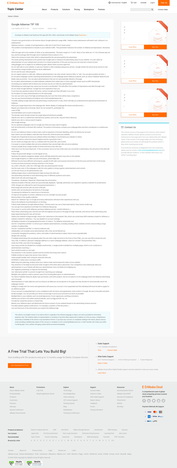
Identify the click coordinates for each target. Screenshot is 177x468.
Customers (13, 400)
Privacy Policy (37, 450)
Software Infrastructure (90, 433)
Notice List (62, 450)
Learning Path (109, 433)
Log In (152, 3)
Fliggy (80, 454)
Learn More (132, 47)
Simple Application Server (45, 394)
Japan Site (35, 433)
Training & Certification (71, 413)
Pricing (77, 9)
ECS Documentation (51, 433)
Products (54, 9)
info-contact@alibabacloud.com (149, 150)
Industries (65, 437)
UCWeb (105, 454)
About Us (23, 450)
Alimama (74, 454)
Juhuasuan (43, 454)
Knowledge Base (69, 394)
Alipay (129, 454)
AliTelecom (93, 454)
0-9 (113, 440)
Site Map (120, 406)
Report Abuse (95, 400)
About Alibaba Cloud (17, 390)
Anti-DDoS (64, 430)
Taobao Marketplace (26, 454)
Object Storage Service (81, 430)
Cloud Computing (51, 437)
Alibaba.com (61, 454)
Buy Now (155, 47)
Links (74, 450)
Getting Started (68, 403)
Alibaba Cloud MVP (124, 394)
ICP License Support (70, 400)
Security (125, 430)
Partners (101, 9)
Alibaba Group (13, 454)
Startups (13, 406)
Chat (99, 350)
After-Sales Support (97, 397)
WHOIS (119, 403)
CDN (54, 430)
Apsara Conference (16, 410)
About (44, 9)
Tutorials (106, 437)
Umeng (111, 454)
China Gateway (68, 397)
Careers (10, 450)
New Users (123, 433)
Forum (92, 406)
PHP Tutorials (119, 437)
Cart (134, 3)
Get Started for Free (20, 365)
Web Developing (92, 437)
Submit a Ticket (95, 394)
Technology (67, 390)
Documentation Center (125, 390)
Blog (65, 406)
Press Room (121, 400)
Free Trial (39, 390)
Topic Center (35, 437)
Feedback (93, 403)
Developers (78, 437)
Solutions (66, 9)
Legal (50, 450)
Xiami (117, 454)
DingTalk (123, 454)
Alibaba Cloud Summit (17, 413)
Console (143, 3)
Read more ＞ (83, 35)
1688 (68, 454)
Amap (100, 454)
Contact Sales (163, 9)
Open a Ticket (102, 363)
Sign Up (164, 3)
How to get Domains (70, 433)
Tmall (36, 454)
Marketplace (89, 9)
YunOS (86, 454)
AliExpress (52, 454)
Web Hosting (112, 430)
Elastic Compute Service (39, 430)
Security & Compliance (125, 397)
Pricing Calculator (96, 410)
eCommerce (98, 430)
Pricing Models (15, 394)
